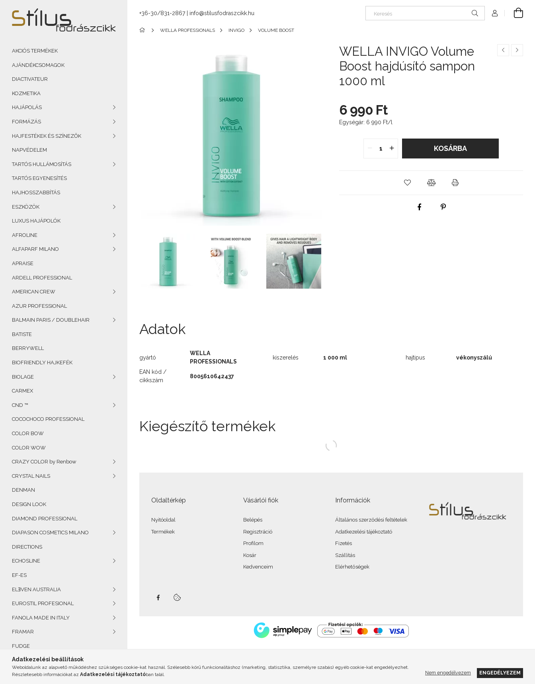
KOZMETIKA (26, 93)
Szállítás (345, 555)
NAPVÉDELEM (29, 150)
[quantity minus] (370, 148)
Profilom (253, 543)
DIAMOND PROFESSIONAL (44, 519)
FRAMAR (23, 632)
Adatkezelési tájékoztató (363, 532)
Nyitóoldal (163, 520)
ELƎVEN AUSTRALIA (36, 589)
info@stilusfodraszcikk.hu (221, 13)
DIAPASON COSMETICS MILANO (50, 532)
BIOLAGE (23, 377)
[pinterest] (443, 207)
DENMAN (23, 490)
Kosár (249, 555)
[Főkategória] (143, 30)
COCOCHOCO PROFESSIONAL (48, 419)
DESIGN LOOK (29, 504)
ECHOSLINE (26, 561)
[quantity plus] (392, 148)
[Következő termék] (517, 50)
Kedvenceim (258, 567)
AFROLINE (24, 235)
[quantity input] (381, 148)
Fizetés (343, 543)
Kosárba (450, 148)
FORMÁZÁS (26, 122)
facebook (158, 597)
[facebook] (419, 207)
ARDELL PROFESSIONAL (42, 278)
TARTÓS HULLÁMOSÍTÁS (41, 164)
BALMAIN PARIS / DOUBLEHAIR (51, 320)
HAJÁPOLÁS (27, 107)
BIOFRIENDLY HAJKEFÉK (42, 362)
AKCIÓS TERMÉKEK (35, 51)
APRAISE (22, 263)
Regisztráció (257, 532)
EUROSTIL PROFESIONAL (43, 603)
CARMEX (22, 391)
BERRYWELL (28, 348)
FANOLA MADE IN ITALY (41, 618)
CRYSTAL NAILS (31, 476)
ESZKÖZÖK (25, 207)
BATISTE (22, 334)
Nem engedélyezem (448, 673)
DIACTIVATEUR (30, 79)
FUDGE (21, 646)
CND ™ (20, 405)
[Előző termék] (503, 50)
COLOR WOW (29, 448)
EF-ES (19, 575)
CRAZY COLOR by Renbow (44, 462)
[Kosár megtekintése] (514, 13)
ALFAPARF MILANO (35, 249)
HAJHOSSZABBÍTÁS (36, 192)
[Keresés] (425, 13)
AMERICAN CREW (33, 292)
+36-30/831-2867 (162, 13)
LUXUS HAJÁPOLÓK (36, 221)
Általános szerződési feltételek (371, 520)
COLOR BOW (28, 433)
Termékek (163, 532)
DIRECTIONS (27, 547)
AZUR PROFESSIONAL (39, 306)
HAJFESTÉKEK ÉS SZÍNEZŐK (46, 136)
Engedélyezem (500, 673)
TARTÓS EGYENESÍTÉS (39, 178)
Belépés (252, 520)
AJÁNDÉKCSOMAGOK (38, 65)
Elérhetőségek (352, 567)
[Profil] (495, 13)
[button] (407, 183)
